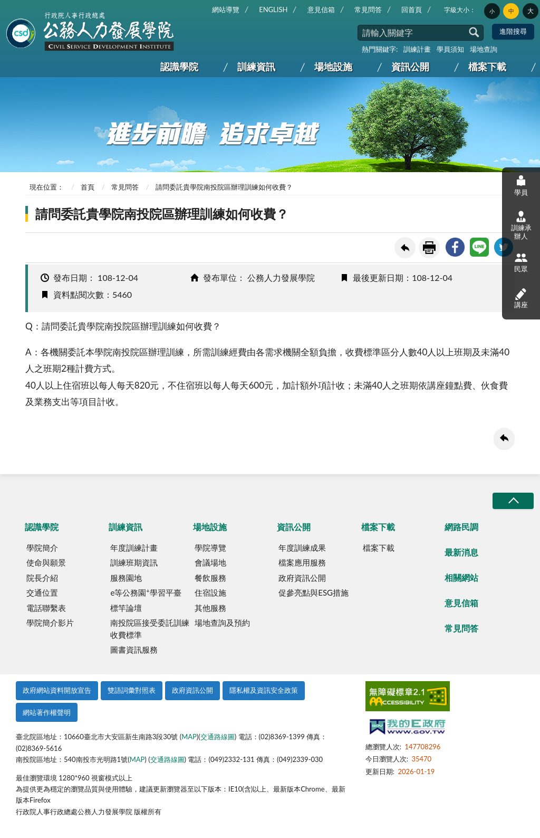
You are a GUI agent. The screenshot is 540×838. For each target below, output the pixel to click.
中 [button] (511, 11)
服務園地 (126, 577)
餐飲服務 (210, 577)
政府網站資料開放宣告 (57, 690)
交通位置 (42, 592)
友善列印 (429, 247)
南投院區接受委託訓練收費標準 (149, 628)
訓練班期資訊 (134, 562)
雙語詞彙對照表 (132, 690)
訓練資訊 (256, 66)
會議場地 (210, 562)
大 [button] (530, 11)
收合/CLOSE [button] (513, 501)
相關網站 (461, 577)
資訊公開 (410, 66)
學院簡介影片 (50, 622)
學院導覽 (210, 547)
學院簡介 (42, 547)
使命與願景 (46, 562)
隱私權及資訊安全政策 (263, 690)
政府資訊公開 (302, 577)
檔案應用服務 (302, 562)
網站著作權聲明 (47, 712)
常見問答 (368, 9)
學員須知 (450, 49)
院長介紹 (42, 577)
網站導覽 (225, 9)
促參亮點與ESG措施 (313, 592)
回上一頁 (405, 247)
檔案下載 (487, 66)
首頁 (87, 187)
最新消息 (461, 552)
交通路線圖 (217, 736)
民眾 (521, 262)
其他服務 (210, 608)
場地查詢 (483, 49)
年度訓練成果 (302, 547)
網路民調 (461, 527)
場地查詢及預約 (222, 622)
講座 (521, 298)
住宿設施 (210, 592)
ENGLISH (273, 9)
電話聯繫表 (46, 608)
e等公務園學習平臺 (145, 592)
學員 (521, 185)
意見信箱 (321, 9)
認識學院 (179, 66)
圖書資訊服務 (134, 649)
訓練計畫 (417, 49)
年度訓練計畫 (134, 547)
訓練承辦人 (521, 225)
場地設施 (333, 66)
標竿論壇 (126, 608)
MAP (189, 736)
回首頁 (411, 9)
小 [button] (492, 11)
